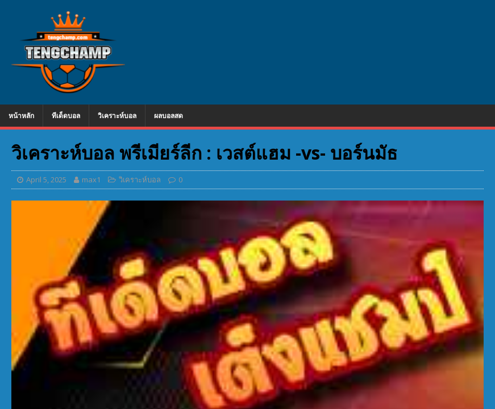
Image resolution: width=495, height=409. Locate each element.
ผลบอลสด (168, 115)
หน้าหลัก (21, 115)
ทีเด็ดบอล (66, 115)
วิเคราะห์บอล (117, 115)
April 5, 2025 (46, 179)
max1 (91, 179)
